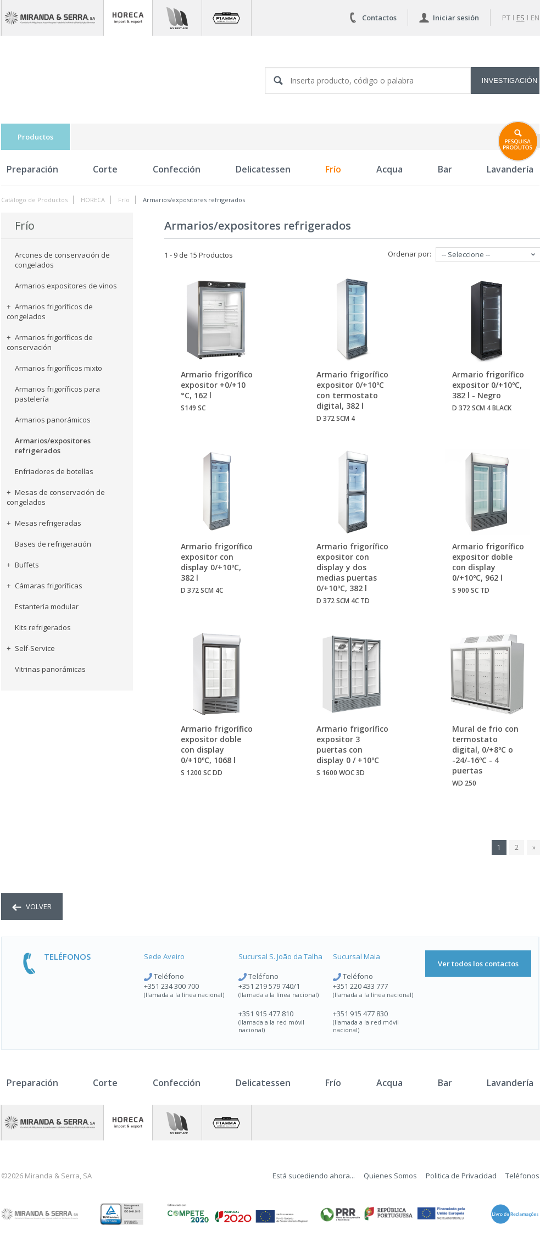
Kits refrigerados (43, 627)
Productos (35, 137)
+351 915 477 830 (360, 1013)
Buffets (23, 565)
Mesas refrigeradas (44, 523)
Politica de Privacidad (461, 1176)
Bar (445, 169)
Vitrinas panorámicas (50, 669)
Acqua (389, 169)
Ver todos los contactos (478, 963)
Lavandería (510, 1083)
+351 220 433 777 (360, 986)
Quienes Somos (390, 1176)
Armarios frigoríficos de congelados (50, 311)
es (520, 17)
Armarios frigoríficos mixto (58, 368)
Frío (333, 169)
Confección (177, 169)
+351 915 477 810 (265, 1013)
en (535, 17)
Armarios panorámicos (53, 420)
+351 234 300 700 (171, 986)
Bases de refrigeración (53, 544)
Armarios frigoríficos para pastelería (57, 394)
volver (32, 906)
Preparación (32, 169)
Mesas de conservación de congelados (56, 497)
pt (506, 17)
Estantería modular (47, 606)
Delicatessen (263, 169)
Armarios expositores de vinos (66, 286)
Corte (105, 169)
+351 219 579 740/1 (269, 986)
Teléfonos (522, 1176)
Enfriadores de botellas (54, 471)
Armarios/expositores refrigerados (194, 200)
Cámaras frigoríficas (44, 586)
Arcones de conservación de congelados (62, 260)
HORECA (93, 200)
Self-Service (31, 648)
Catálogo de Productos (34, 200)
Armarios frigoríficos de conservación (50, 342)
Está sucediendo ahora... (313, 1176)
